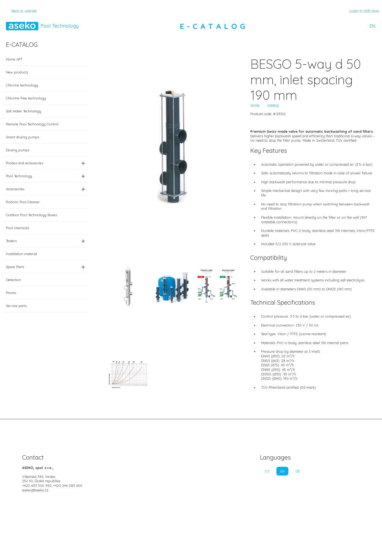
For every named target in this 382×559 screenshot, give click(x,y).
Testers (46, 241)
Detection (13, 280)
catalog (273, 105)
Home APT (14, 59)
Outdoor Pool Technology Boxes (31, 215)
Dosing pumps (17, 150)
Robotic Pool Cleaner (23, 202)
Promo (11, 293)
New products (17, 72)
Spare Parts (46, 266)
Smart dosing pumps (22, 137)
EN (372, 26)
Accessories (46, 189)
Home (255, 105)
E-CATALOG (214, 26)
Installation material (21, 254)
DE (298, 471)
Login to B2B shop (364, 11)
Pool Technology (46, 176)
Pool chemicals (17, 228)
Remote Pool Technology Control (32, 124)
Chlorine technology (22, 85)
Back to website (24, 11)
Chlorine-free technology (26, 98)
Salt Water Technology (23, 111)
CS (267, 471)
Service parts (16, 306)
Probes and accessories (46, 163)
